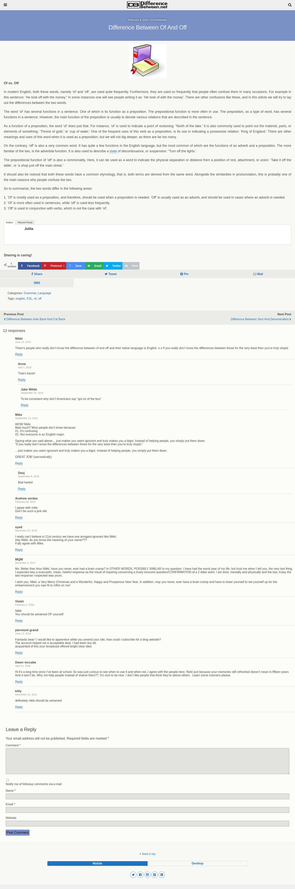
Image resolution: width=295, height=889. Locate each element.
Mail (260, 274)
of (35, 298)
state (114, 151)
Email (10, 808)
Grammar (30, 293)
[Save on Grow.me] (75, 266)
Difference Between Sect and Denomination (260, 319)
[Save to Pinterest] (53, 266)
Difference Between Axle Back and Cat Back (35, 319)
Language (44, 293)
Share (38, 274)
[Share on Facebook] (29, 266)
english (20, 298)
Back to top (148, 858)
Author (9, 222)
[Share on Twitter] (113, 266)
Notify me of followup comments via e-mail (34, 788)
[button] (133, 879)
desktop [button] (197, 868)
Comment (13, 745)
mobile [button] (97, 868)
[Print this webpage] (130, 266)
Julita (28, 229)
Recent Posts (25, 222)
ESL (29, 298)
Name (11, 795)
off (39, 298)
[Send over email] (94, 266)
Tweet (112, 274)
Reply (19, 354)
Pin (186, 274)
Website (11, 822)
